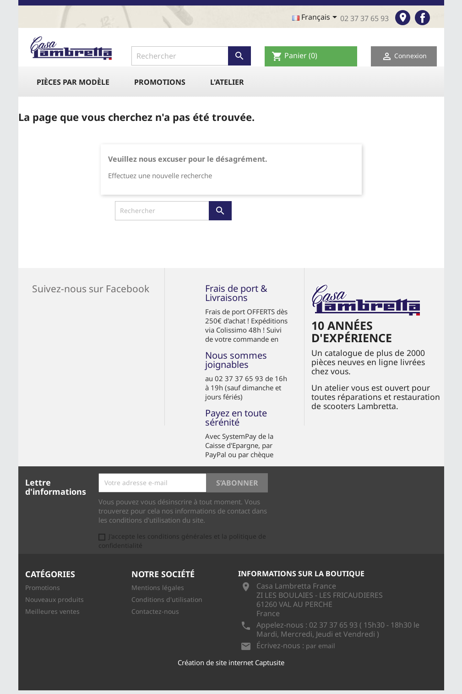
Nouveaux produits (54, 599)
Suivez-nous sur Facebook (90, 287)
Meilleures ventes (52, 611)
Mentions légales (157, 587)
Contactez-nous (155, 611)
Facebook (422, 17)
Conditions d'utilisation (166, 599)
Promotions (159, 82)
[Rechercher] (191, 56)
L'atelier (227, 82)
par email (320, 645)
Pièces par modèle (73, 82)
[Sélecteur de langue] (316, 17)
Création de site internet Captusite (231, 662)
